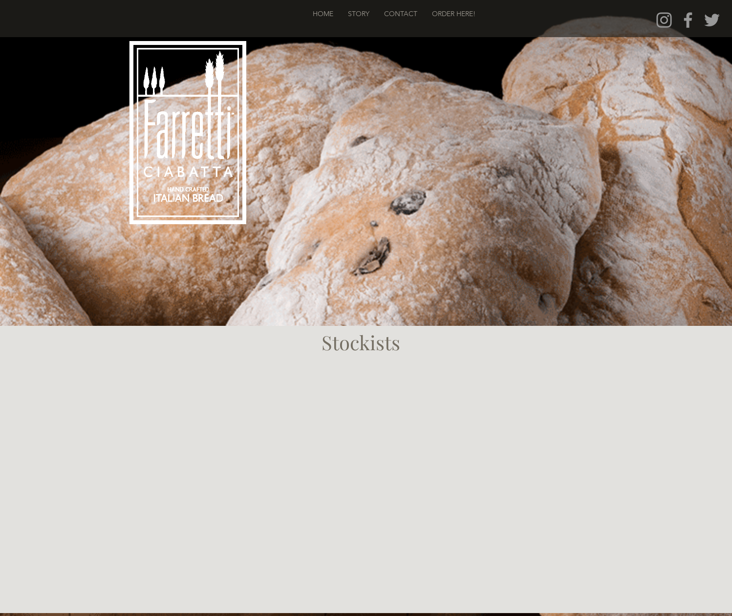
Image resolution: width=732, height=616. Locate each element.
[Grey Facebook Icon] (688, 20)
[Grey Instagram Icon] (664, 20)
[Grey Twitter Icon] (712, 20)
